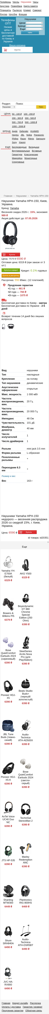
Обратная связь (33, 1010)
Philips (15, 138)
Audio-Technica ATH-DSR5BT (25, 942)
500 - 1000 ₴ (31, 122)
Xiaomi (22, 142)
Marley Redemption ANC (25, 859)
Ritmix (31, 138)
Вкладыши (34, 147)
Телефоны (5, 2)
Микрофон (17, 158)
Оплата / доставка (11, 1007)
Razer (23, 138)
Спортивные (18, 162)
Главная (6, 1003)
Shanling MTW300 (8, 901)
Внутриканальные (21, 151)
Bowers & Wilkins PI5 (8, 614)
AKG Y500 (25, 573)
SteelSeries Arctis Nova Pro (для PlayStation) (25, 655)
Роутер (3, 14)
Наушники (26, 2)
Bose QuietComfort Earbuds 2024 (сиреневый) (8, 654)
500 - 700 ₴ (17, 122)
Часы (35, 2)
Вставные (37, 151)
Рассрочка (35, 1003)
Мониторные (30, 158)
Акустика (4, 6)
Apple (14, 131)
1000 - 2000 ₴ (18, 126)
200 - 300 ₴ (17, 118)
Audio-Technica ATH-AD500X (25, 737)
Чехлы (15, 2)
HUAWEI (34, 131)
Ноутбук (13, 14)
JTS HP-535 (8, 860)
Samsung (40, 138)
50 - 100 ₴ (17, 114)
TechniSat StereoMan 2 (26, 819)
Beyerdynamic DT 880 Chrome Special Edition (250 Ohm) (25, 613)
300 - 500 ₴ (30, 118)
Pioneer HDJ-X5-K (8, 778)
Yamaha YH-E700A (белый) (8, 573)
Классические (31, 154)
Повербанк (16, 6)
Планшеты (5, 10)
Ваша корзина (17, 45)
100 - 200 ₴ (29, 114)
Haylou (15, 135)
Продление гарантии (12, 1010)
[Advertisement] (23, 77)
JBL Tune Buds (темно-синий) (8, 737)
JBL (22, 135)
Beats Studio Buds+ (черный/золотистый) (26, 695)
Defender (23, 131)
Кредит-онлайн (20, 1003)
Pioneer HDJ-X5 (8, 696)
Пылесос (17, 10)
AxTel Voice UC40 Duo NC (8, 819)
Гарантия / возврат (32, 1007)
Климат (27, 10)
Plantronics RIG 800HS (25, 901)
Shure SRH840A (8, 942)
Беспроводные (19, 147)
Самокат (37, 10)
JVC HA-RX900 (8, 983)
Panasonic (39, 135)
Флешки (23, 14)
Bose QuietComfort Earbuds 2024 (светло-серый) (25, 777)
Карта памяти (31, 6)
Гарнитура (17, 154)
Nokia (29, 135)
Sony (14, 142)
